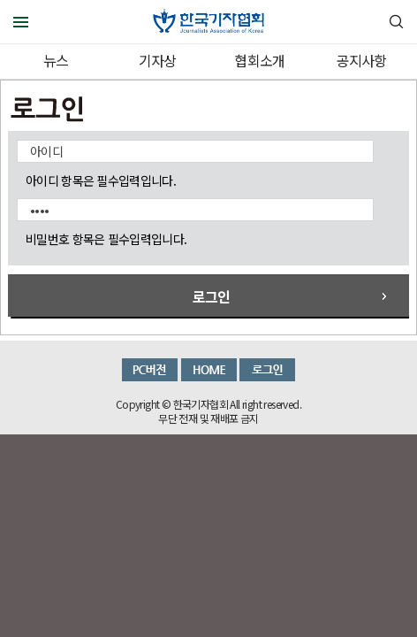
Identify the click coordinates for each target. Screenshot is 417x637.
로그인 (212, 296)
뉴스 (55, 60)
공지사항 (362, 60)
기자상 (158, 60)
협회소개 (259, 60)
